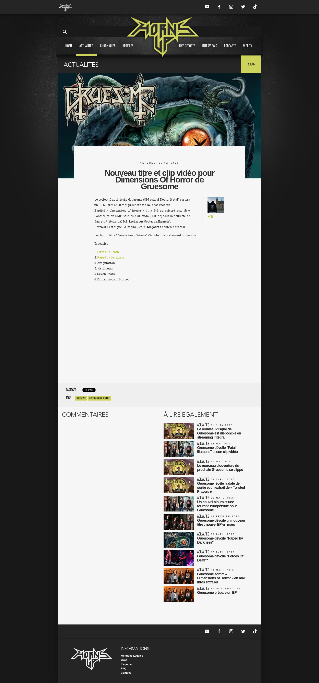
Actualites (86, 49)
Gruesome (80, 398)
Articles (128, 49)
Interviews (210, 49)
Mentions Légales (132, 655)
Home (69, 49)
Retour (251, 64)
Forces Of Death (108, 252)
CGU (124, 659)
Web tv (248, 49)
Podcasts (230, 49)
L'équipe (126, 664)
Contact (126, 672)
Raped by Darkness (110, 257)
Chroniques (108, 49)
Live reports (187, 49)
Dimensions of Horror (99, 398)
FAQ (123, 668)
